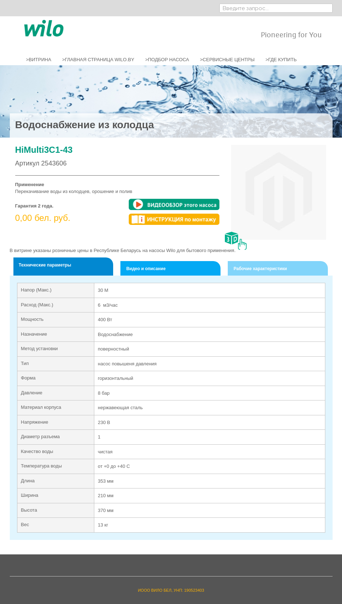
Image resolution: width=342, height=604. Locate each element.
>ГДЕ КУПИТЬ (281, 59)
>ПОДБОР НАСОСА (167, 59)
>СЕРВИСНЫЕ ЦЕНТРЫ (227, 59)
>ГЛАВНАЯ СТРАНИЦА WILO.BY (98, 59)
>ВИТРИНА (38, 59)
